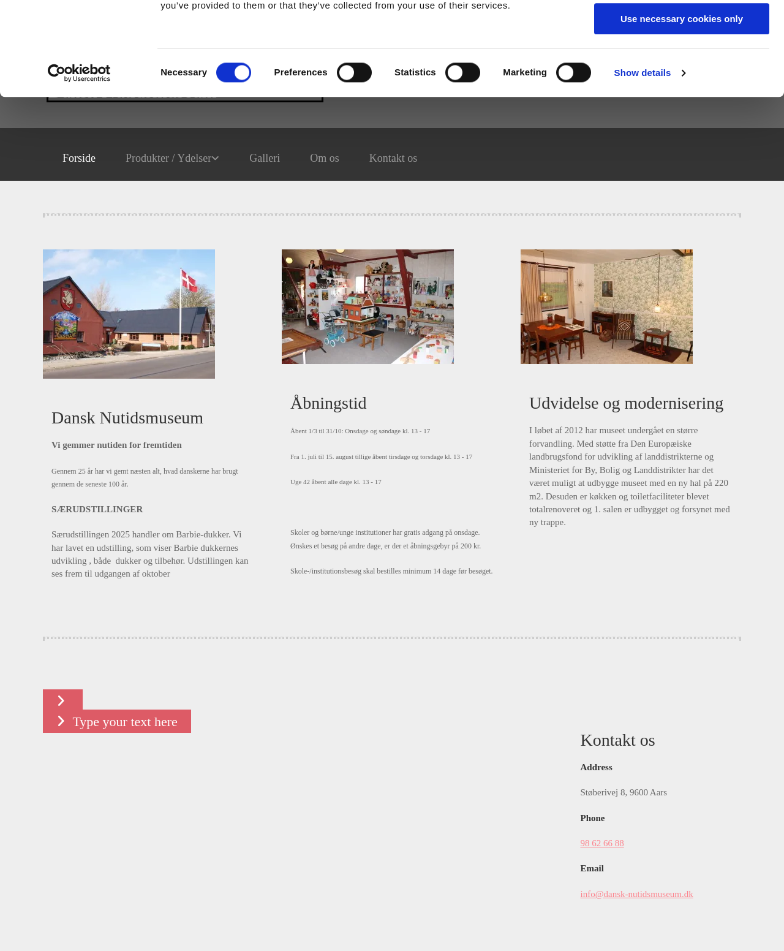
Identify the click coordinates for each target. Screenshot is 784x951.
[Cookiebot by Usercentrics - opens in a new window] (79, 156)
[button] (63, 701)
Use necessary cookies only (681, 102)
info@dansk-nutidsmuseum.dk (637, 894)
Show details (642, 156)
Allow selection (681, 66)
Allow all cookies (682, 30)
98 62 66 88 (602, 843)
